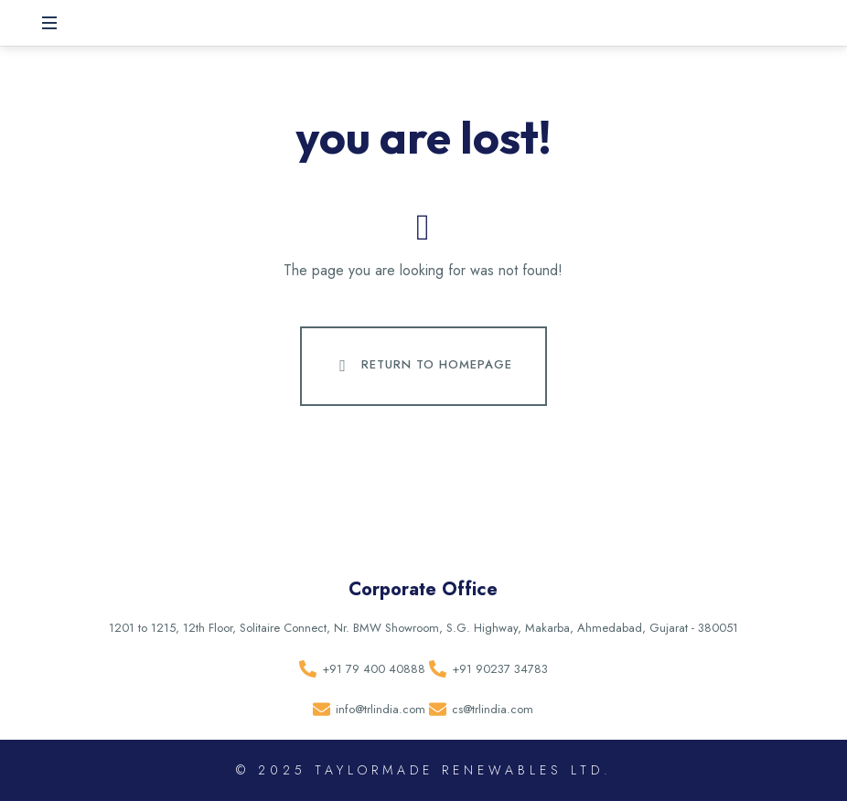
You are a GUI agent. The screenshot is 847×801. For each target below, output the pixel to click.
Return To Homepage (421, 366)
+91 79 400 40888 (373, 669)
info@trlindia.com (380, 709)
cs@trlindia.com (492, 709)
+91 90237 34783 (500, 669)
